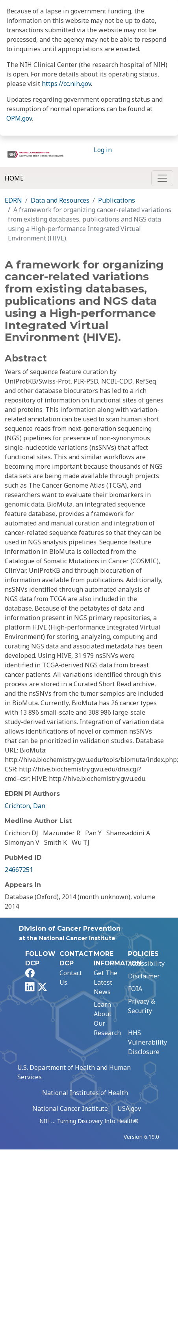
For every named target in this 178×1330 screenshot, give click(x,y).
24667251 (19, 869)
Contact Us (70, 978)
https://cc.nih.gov (66, 83)
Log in (103, 149)
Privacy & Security (141, 1006)
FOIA (135, 988)
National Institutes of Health (85, 1092)
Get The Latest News (105, 982)
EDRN (13, 200)
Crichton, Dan (25, 805)
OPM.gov (19, 118)
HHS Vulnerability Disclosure (147, 1042)
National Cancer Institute (70, 1108)
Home (14, 178)
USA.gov (129, 1108)
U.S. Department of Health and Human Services (74, 1072)
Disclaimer (144, 976)
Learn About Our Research (107, 1018)
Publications (116, 200)
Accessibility (146, 963)
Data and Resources (60, 200)
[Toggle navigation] (162, 178)
